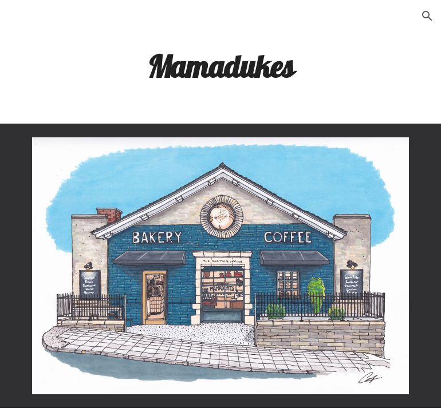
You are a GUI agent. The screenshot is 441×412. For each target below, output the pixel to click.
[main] (220, 66)
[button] (427, 16)
